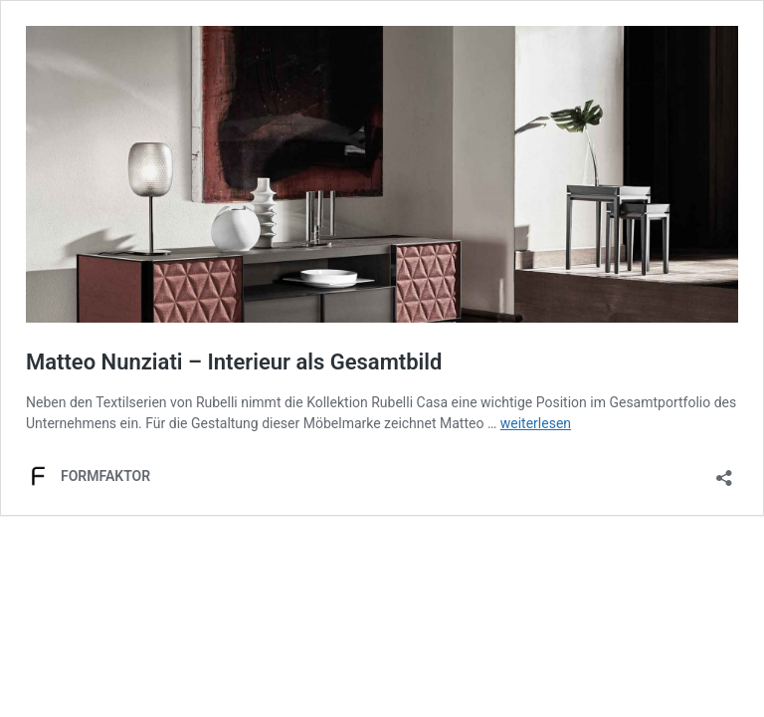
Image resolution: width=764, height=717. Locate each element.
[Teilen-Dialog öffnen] (724, 471)
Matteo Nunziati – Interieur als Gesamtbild (234, 362)
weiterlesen (535, 423)
